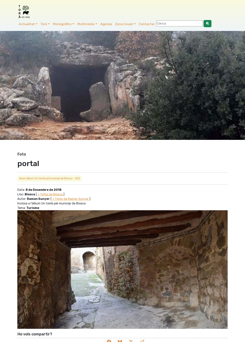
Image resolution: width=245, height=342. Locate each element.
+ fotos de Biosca (50, 194)
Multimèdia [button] (85, 24)
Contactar (147, 24)
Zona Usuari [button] (124, 24)
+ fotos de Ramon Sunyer (70, 199)
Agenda (106, 24)
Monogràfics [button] (62, 24)
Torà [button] (43, 24)
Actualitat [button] (27, 24)
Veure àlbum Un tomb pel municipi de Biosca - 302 (49, 178)
